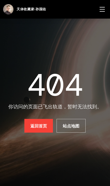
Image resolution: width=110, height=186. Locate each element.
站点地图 (71, 126)
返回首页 (38, 126)
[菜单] (102, 9)
